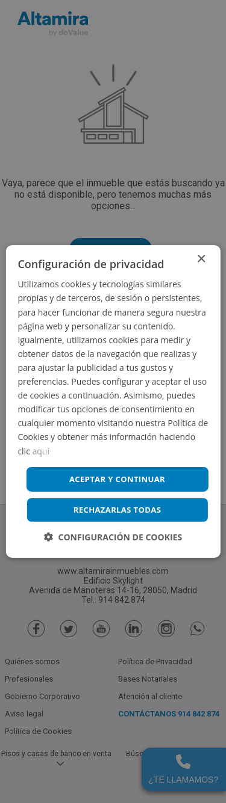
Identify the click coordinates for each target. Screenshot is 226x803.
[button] (113, 537)
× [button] (201, 259)
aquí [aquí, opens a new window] (41, 450)
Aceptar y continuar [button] (117, 479)
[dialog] (113, 401)
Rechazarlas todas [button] (117, 509)
